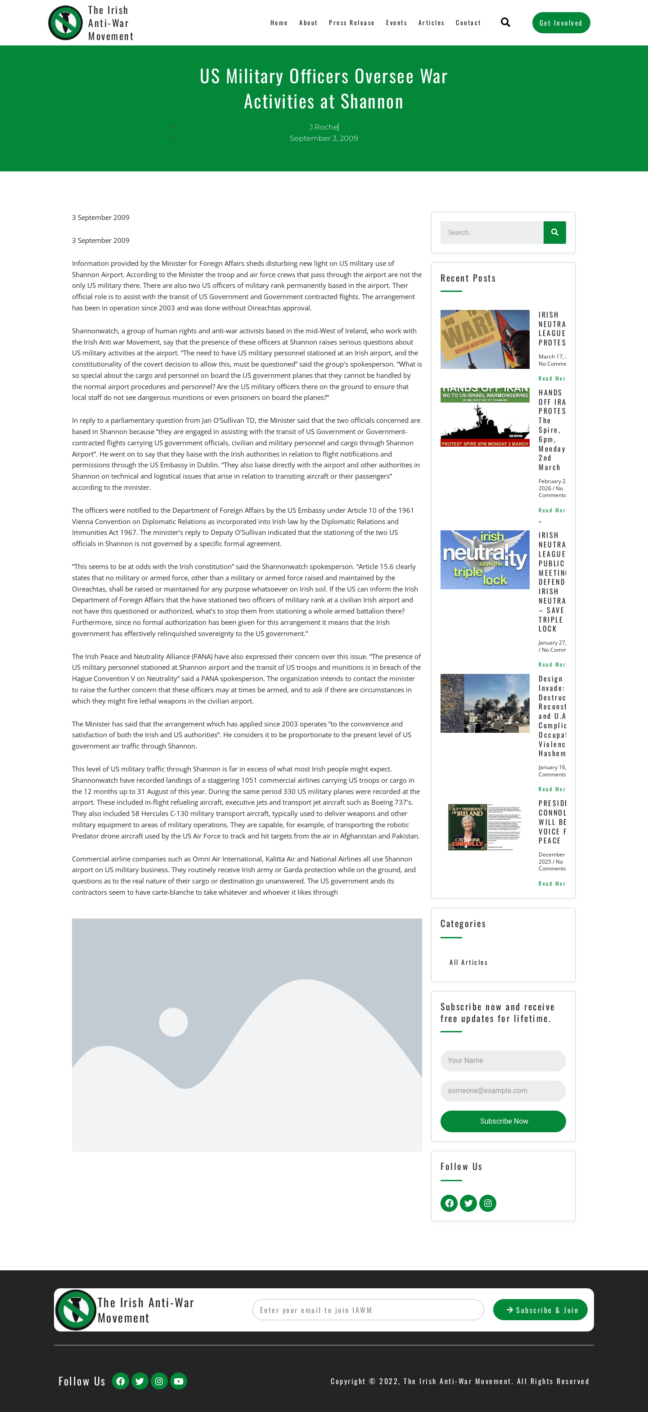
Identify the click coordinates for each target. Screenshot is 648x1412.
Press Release (351, 22)
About (307, 22)
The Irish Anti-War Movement (111, 22)
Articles (431, 22)
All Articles (469, 970)
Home (278, 22)
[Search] (555, 232)
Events (396, 22)
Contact (468, 22)
